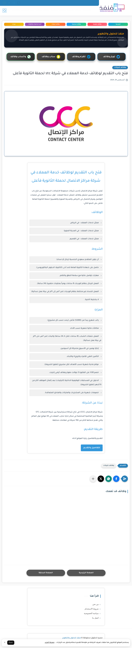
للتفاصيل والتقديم (91, 448)
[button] (116, 479)
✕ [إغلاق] (4, 643)
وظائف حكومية (74, 10)
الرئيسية (87, 10)
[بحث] (4, 11)
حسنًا (11, 642)
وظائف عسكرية (58, 10)
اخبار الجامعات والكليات (23, 10)
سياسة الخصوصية (80, 3)
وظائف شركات (42, 10)
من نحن (93, 3)
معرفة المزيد (49, 642)
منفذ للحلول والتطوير (71, 638)
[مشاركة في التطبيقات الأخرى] (93, 479)
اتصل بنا (66, 3)
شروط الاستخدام (92, 609)
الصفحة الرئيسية (86, 573)
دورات (7, 10)
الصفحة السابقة (46, 573)
